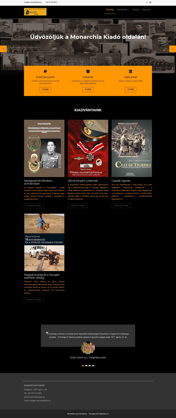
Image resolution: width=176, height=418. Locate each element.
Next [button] (172, 49)
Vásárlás (135, 10)
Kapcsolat (146, 10)
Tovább (45, 89)
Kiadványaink (123, 10)
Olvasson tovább (33, 206)
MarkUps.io (104, 414)
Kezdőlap (110, 10)
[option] (88, 47)
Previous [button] (3, 49)
